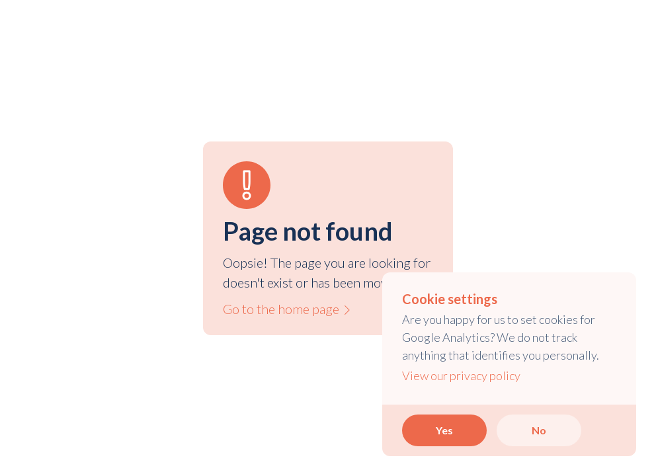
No (539, 430)
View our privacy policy (461, 375)
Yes (444, 430)
